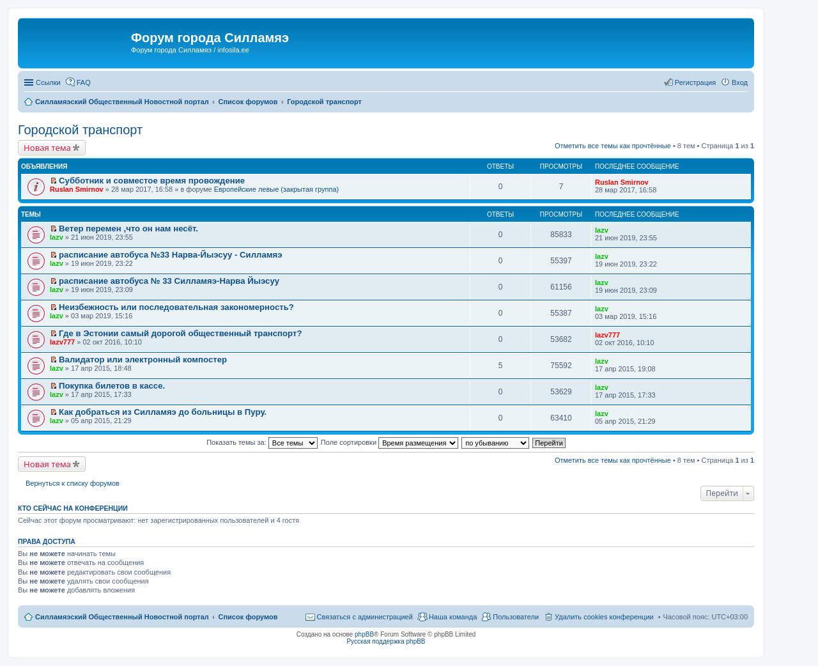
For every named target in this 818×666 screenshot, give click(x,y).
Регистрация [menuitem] (695, 82)
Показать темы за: (262, 442)
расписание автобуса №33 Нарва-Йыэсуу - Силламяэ (170, 254)
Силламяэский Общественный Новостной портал (122, 617)
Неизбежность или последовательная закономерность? (176, 307)
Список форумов (247, 617)
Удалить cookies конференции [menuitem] (604, 617)
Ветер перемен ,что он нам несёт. (128, 228)
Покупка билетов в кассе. (112, 386)
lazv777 (62, 342)
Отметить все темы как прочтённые (613, 146)
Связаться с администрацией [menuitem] (365, 617)
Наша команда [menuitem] (453, 617)
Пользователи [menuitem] (516, 617)
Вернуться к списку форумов (73, 483)
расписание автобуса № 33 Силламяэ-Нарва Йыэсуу (169, 281)
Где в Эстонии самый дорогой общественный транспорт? (180, 333)
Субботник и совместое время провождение (152, 180)
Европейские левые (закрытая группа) (276, 189)
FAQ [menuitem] (84, 82)
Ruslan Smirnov (77, 189)
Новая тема (47, 147)
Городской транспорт (80, 130)
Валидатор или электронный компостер (143, 359)
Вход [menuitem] (740, 82)
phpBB (364, 634)
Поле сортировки (389, 442)
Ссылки (48, 82)
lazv (56, 237)
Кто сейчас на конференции (73, 508)
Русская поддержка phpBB (385, 641)
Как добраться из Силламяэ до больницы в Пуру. (162, 412)
